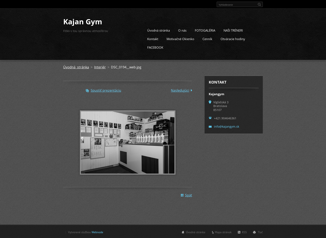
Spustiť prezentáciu (106, 90)
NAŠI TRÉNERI (233, 30)
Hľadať (259, 4)
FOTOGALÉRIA (205, 30)
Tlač (260, 232)
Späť (188, 194)
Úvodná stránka (158, 30)
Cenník (207, 38)
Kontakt (152, 38)
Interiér (100, 66)
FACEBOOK (155, 47)
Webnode (97, 232)
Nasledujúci (180, 90)
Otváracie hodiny (233, 38)
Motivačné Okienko (180, 38)
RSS (244, 232)
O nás (182, 30)
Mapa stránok (223, 232)
